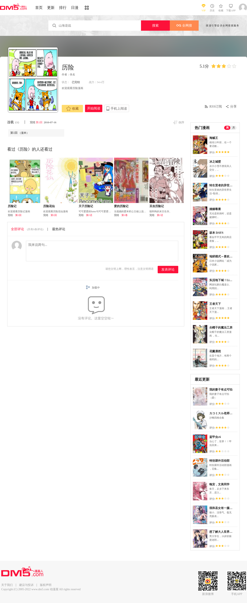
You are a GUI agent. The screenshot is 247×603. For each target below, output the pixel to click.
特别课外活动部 (219, 460)
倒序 (181, 122)
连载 (14, 122)
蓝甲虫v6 (215, 437)
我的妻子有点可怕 (220, 389)
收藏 (72, 108)
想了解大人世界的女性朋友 (226, 531)
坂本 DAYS (216, 232)
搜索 (155, 25)
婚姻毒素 (215, 209)
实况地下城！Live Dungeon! (227, 280)
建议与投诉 (26, 585)
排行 (62, 8)
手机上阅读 (119, 108)
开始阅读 (93, 108)
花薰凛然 (215, 351)
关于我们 (7, 585)
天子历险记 (86, 206)
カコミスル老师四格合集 (225, 413)
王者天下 (215, 303)
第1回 (39, 122)
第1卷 (124, 215)
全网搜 (184, 25)
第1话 (89, 215)
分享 (233, 106)
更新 (51, 8)
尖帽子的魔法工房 (220, 327)
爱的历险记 (121, 206)
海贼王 (213, 138)
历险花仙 (49, 206)
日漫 (74, 8)
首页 (39, 8)
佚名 (72, 74)
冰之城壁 (215, 161)
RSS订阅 (216, 106)
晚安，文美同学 (219, 484)
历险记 (12, 206)
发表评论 (168, 269)
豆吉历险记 (156, 206)
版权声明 (45, 585)
